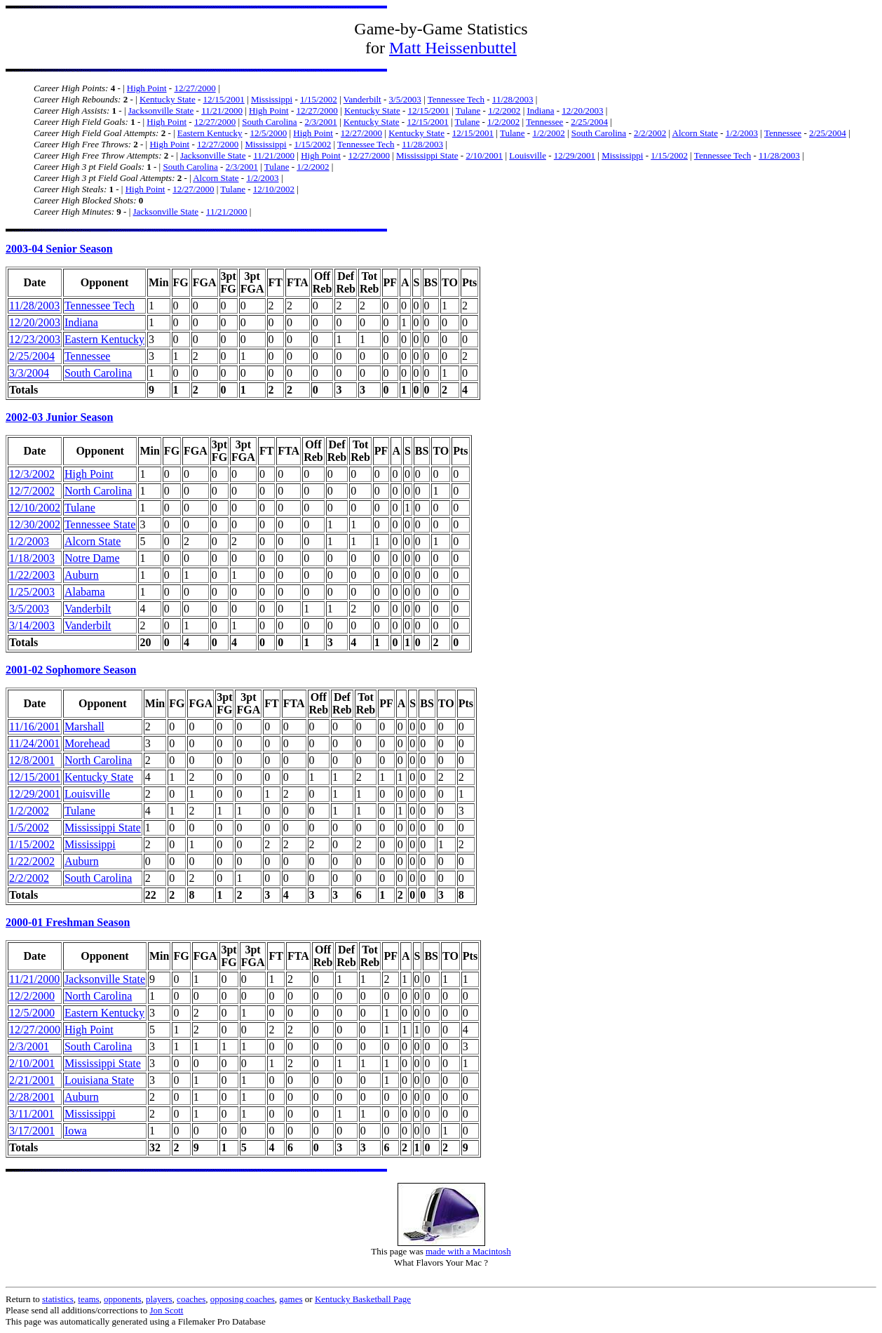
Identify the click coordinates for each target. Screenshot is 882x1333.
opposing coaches (242, 1299)
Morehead (87, 743)
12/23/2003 (34, 339)
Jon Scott (166, 1310)
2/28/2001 (32, 1097)
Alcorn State (695, 133)
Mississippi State (427, 155)
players (159, 1299)
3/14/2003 (32, 625)
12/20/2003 (582, 110)
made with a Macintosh (468, 1251)
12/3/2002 (32, 474)
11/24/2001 (34, 743)
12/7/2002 (32, 491)
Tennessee (544, 121)
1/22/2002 (32, 861)
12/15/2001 (224, 99)
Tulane (468, 110)
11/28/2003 (513, 99)
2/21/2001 (32, 1080)
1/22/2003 (32, 575)
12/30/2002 (34, 524)
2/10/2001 (484, 155)
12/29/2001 (574, 155)
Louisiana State (99, 1080)
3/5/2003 (405, 99)
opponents (122, 1299)
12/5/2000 (268, 133)
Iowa (76, 1131)
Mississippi (271, 99)
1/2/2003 (742, 133)
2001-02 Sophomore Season (71, 670)
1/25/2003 (32, 592)
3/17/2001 (32, 1131)
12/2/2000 (32, 996)
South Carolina (269, 121)
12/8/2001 (32, 760)
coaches (191, 1299)
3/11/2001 (31, 1114)
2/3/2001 (320, 121)
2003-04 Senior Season (59, 249)
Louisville (527, 155)
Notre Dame (92, 558)
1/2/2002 (504, 110)
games (290, 1299)
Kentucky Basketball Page (363, 1299)
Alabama (85, 592)
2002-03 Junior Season (60, 417)
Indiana (540, 110)
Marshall (84, 726)
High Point (147, 88)
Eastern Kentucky (210, 133)
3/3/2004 (29, 373)
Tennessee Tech (456, 99)
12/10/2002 (273, 189)
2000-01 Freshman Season (68, 922)
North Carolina (98, 491)
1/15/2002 (318, 99)
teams (88, 1299)
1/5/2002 (29, 827)
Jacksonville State (161, 110)
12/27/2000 (194, 88)
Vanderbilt (362, 99)
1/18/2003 (32, 558)
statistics (58, 1299)
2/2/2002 (650, 133)
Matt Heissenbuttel (453, 48)
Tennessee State (100, 524)
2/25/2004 (589, 121)
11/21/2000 (222, 110)
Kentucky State (168, 99)
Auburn (82, 575)
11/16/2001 (34, 726)
